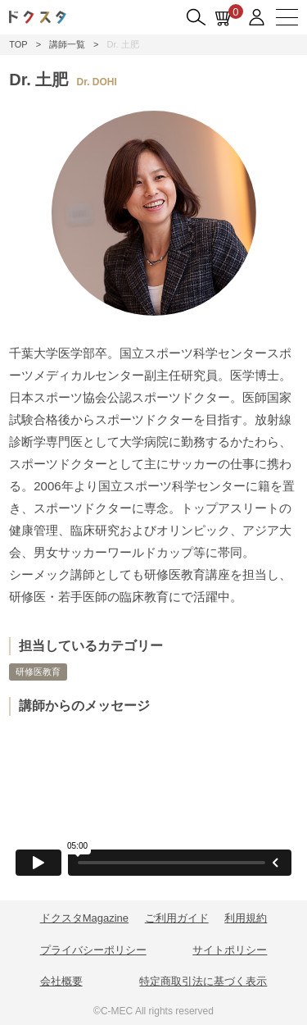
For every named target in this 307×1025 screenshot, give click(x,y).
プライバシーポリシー (93, 950)
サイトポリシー (229, 950)
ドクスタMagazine (84, 918)
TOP (18, 44)
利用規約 (245, 918)
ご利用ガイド (177, 918)
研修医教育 (38, 671)
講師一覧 (67, 44)
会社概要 (61, 981)
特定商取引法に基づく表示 (203, 981)
